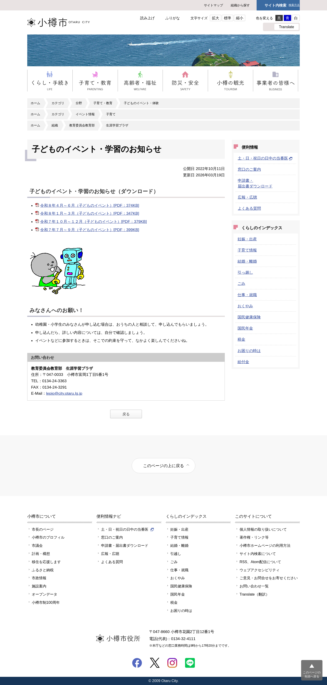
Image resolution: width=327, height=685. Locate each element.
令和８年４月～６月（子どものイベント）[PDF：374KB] (89, 205)
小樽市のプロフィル (48, 537)
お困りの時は (249, 350)
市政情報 (39, 578)
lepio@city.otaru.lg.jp (64, 393)
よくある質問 (249, 208)
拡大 (215, 18)
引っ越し (245, 272)
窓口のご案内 (249, 169)
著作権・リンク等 (254, 537)
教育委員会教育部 (82, 125)
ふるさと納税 (43, 570)
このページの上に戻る (163, 465)
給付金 (243, 362)
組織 (55, 125)
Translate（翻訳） (254, 594)
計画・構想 (41, 554)
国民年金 (245, 328)
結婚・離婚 (247, 261)
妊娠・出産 (247, 239)
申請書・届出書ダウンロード (124, 545)
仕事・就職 (247, 295)
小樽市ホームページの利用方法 (265, 545)
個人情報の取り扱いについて (263, 529)
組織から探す (240, 5)
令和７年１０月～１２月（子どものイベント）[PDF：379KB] (93, 221)
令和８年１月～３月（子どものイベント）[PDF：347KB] (89, 213)
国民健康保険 (249, 317)
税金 (241, 339)
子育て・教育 (102, 103)
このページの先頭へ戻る (312, 674)
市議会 (37, 545)
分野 (79, 103)
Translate (286, 27)
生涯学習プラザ (117, 125)
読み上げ (147, 18)
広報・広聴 (247, 197)
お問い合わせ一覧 (254, 586)
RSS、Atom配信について (260, 562)
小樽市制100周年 (46, 602)
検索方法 (294, 5)
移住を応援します (46, 562)
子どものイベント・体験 (141, 103)
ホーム (35, 103)
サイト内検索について (258, 554)
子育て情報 (247, 250)
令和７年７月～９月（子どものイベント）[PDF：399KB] (89, 229)
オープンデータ (44, 594)
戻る (126, 414)
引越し (175, 554)
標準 (227, 18)
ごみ (241, 283)
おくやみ (245, 306)
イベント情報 (85, 114)
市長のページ (43, 529)
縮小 (239, 18)
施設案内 (39, 586)
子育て (111, 114)
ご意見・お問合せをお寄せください (269, 578)
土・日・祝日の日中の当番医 (265, 158)
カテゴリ (58, 103)
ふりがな (172, 18)
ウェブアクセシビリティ (260, 570)
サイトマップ (213, 5)
